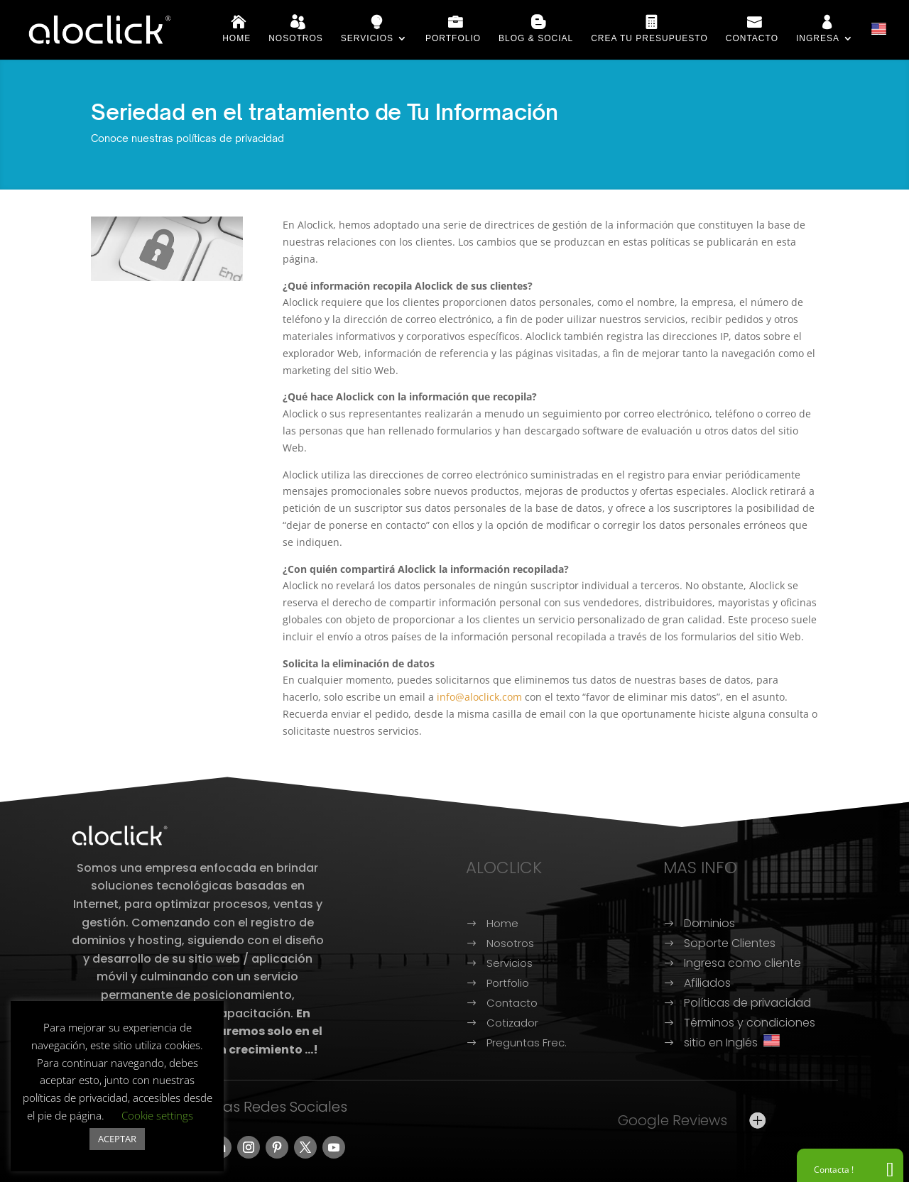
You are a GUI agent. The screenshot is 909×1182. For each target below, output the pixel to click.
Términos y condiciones (749, 1022)
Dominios (709, 923)
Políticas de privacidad (747, 1003)
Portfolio (453, 38)
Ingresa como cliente (742, 963)
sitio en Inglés (732, 1042)
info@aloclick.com (479, 697)
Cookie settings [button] (157, 1115)
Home (236, 38)
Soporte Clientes (729, 943)
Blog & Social (536, 38)
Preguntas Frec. (526, 1042)
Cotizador (512, 1022)
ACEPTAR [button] (117, 1138)
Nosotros (295, 38)
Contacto (752, 38)
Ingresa (817, 38)
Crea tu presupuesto (649, 38)
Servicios (367, 38)
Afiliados (707, 983)
